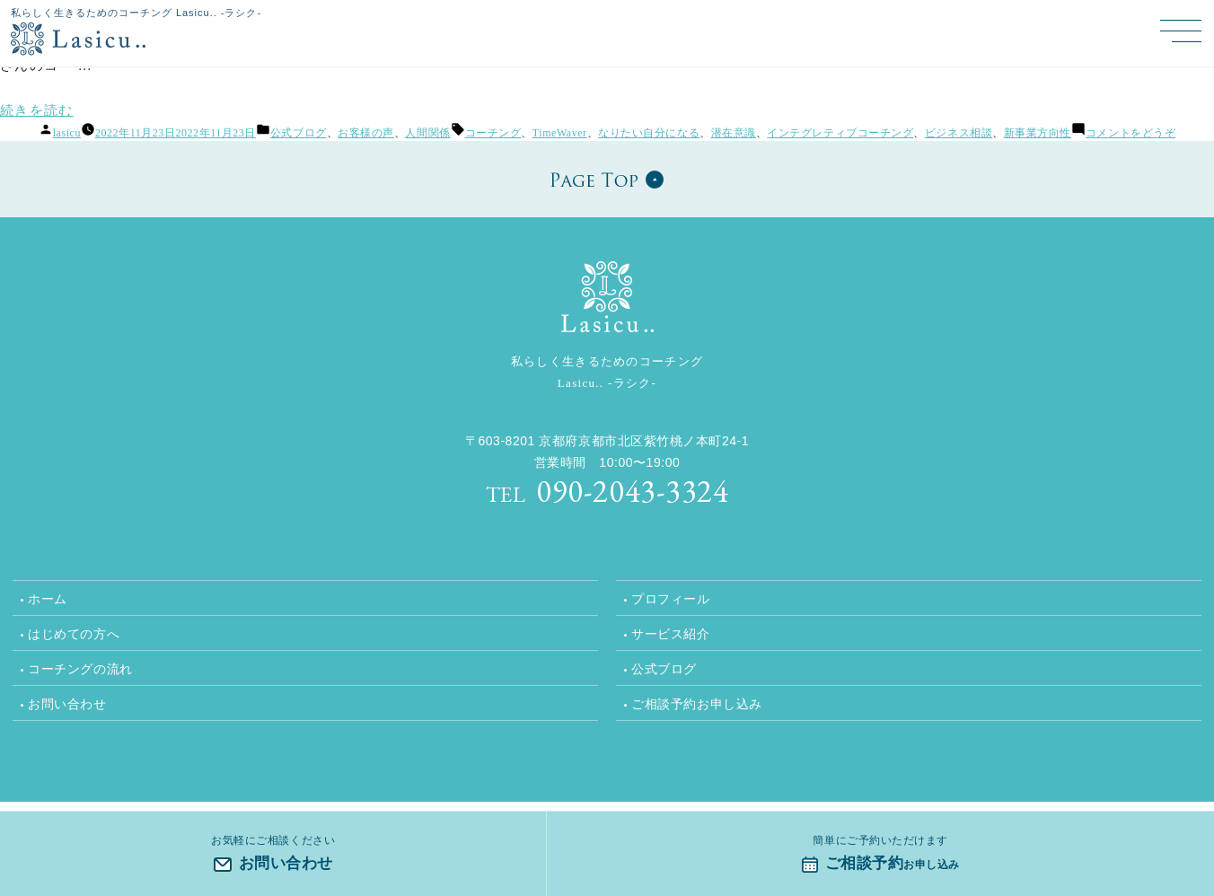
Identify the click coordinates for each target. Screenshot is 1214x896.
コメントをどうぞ (1130, 133)
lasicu (67, 133)
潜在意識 (733, 133)
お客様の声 (366, 133)
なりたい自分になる (648, 133)
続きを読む (37, 110)
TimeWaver (559, 133)
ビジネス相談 (958, 133)
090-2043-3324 (607, 490)
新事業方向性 (1037, 133)
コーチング (493, 133)
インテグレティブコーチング (840, 133)
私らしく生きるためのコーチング (607, 374)
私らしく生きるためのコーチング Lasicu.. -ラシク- (136, 12)
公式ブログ (298, 133)
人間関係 (427, 133)
